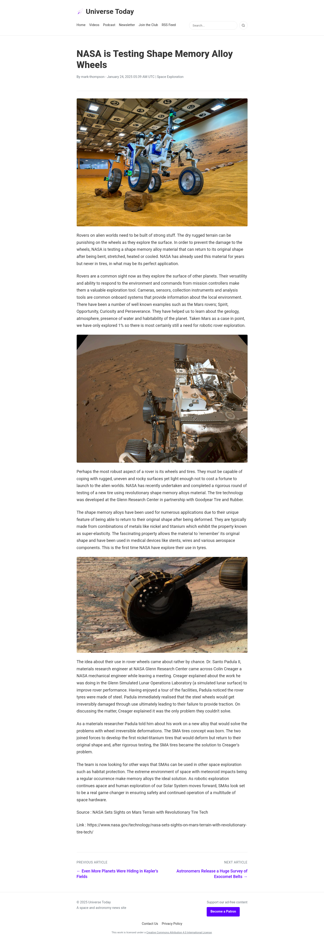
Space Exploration (170, 78)
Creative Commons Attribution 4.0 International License (179, 933)
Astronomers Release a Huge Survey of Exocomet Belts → (211, 874)
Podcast (109, 26)
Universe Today (107, 11)
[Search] (243, 26)
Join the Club (148, 26)
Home (81, 26)
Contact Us (150, 924)
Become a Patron (223, 912)
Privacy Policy (172, 924)
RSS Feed (169, 26)
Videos (94, 26)
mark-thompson (93, 78)
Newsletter (127, 26)
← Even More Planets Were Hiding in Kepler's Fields (117, 874)
